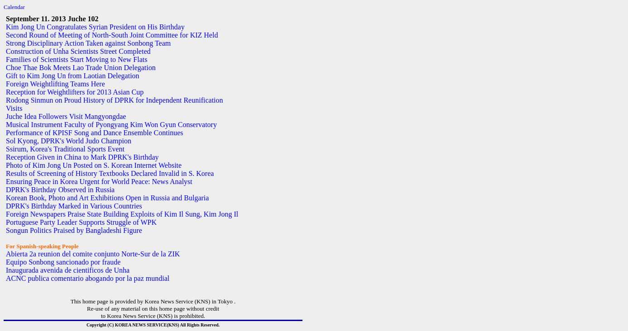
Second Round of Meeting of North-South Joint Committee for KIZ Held (112, 35)
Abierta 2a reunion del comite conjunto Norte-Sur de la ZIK (93, 254)
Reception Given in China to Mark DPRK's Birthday (82, 157)
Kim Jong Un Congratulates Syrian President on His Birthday (95, 27)
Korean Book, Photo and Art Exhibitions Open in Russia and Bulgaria (107, 198)
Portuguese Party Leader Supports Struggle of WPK (81, 222)
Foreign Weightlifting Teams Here (55, 84)
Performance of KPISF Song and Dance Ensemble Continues (94, 133)
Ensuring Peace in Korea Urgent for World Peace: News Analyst (99, 181)
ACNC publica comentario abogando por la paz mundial (87, 278)
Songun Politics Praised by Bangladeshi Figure (74, 230)
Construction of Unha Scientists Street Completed (78, 51)
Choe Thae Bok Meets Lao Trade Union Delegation (81, 67)
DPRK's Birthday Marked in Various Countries (74, 206)
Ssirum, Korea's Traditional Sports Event (65, 149)
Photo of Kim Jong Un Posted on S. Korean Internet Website (94, 165)
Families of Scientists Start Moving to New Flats (76, 59)
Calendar (14, 7)
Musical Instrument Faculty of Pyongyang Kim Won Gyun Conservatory (111, 124)
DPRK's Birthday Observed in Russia (60, 190)
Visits (14, 108)
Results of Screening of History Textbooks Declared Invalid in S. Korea (110, 173)
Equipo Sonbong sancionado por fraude (63, 262)
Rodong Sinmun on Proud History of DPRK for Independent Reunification (114, 100)
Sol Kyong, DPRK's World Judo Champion (68, 141)
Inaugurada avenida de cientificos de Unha (67, 270)
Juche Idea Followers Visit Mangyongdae (66, 116)
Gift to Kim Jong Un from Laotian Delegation (72, 76)
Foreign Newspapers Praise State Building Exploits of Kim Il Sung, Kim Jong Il (122, 214)
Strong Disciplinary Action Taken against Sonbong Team (88, 43)
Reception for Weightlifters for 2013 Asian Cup (75, 92)
